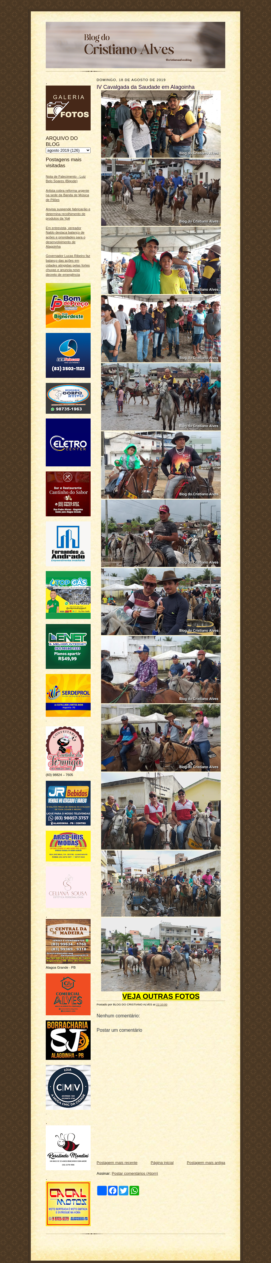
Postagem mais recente (117, 1162)
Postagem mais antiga (206, 1162)
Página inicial (162, 1162)
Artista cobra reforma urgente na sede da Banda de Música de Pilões (67, 195)
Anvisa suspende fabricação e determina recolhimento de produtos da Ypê (68, 213)
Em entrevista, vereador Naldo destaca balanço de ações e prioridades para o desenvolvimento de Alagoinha (65, 237)
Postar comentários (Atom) (135, 1173)
